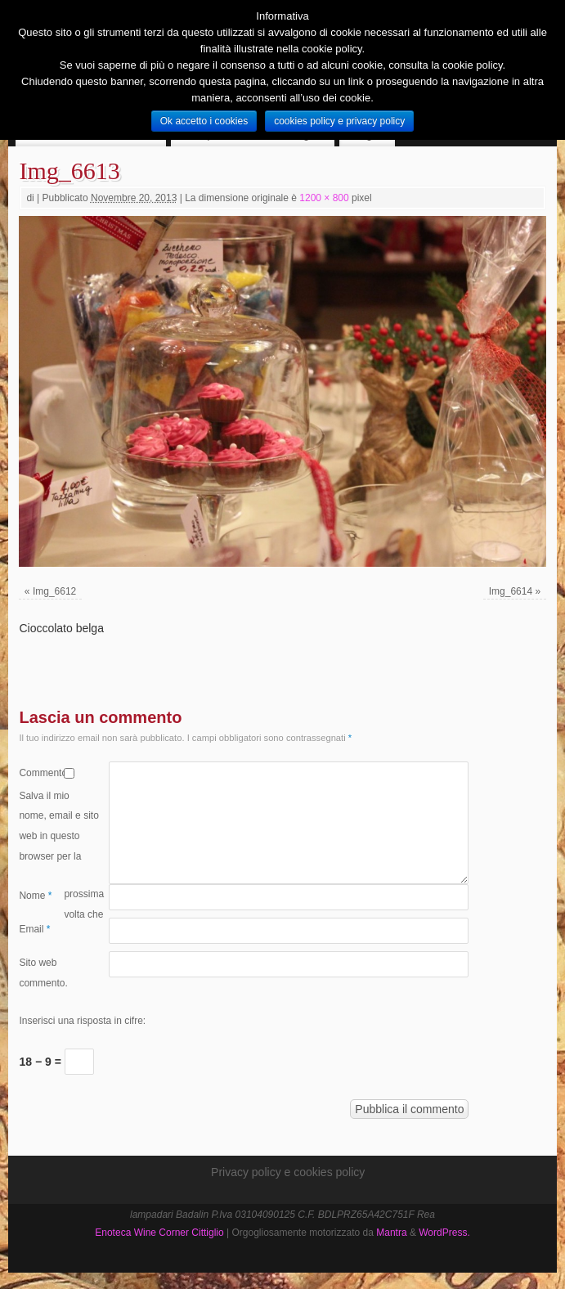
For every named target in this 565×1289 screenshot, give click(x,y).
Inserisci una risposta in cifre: (82, 1020)
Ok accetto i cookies (204, 121)
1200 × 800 (323, 198)
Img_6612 (54, 591)
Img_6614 (510, 591)
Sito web (37, 962)
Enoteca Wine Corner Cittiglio (159, 1232)
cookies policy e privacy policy (339, 121)
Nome (35, 895)
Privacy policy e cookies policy (288, 1172)
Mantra (391, 1232)
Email (34, 929)
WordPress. (444, 1232)
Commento (41, 773)
